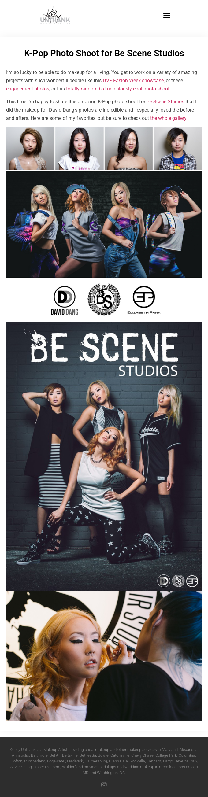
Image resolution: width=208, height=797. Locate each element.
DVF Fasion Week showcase (133, 80)
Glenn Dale (118, 761)
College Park (166, 755)
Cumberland (34, 761)
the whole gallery (168, 118)
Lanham (154, 761)
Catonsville (119, 755)
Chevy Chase (142, 755)
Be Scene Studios (165, 102)
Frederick (75, 761)
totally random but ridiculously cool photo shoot (117, 89)
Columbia (187, 755)
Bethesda (88, 755)
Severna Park (186, 761)
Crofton (16, 761)
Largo (168, 761)
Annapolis (20, 755)
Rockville (137, 761)
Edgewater (56, 761)
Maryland (170, 749)
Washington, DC (111, 772)
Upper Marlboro (47, 767)
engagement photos (27, 89)
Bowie (103, 755)
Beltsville (70, 755)
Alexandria (189, 749)
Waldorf (69, 767)
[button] (167, 15)
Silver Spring (21, 767)
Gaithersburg (96, 761)
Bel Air (55, 755)
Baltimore (39, 755)
